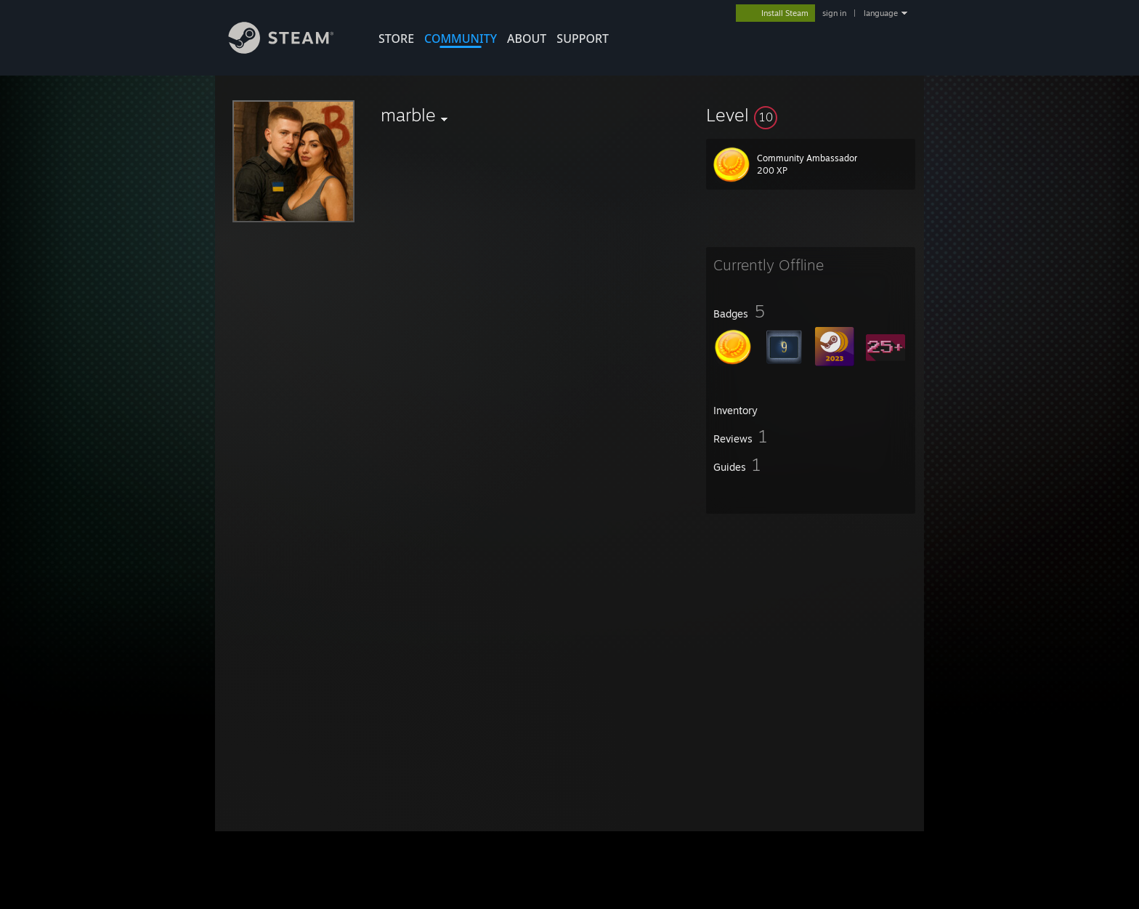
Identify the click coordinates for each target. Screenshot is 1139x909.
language (881, 13)
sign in (834, 13)
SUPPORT (582, 39)
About (526, 39)
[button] (810, 114)
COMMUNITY (460, 39)
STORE (396, 39)
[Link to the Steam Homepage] (292, 50)
